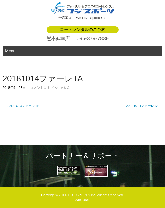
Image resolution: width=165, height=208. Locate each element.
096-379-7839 (93, 38)
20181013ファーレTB (21, 106)
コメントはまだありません (50, 88)
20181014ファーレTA (144, 106)
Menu (10, 51)
